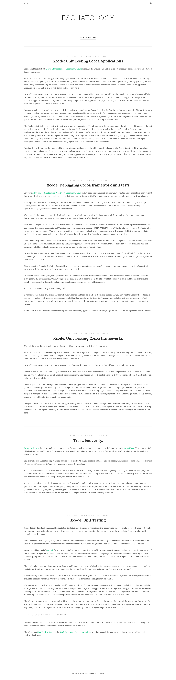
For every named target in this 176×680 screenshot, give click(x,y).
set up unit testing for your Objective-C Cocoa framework (56, 193)
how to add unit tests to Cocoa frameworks (63, 69)
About (26, 3)
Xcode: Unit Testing (88, 520)
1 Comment (102, 180)
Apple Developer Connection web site (76, 632)
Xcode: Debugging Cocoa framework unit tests (88, 185)
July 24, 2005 (72, 56)
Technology (86, 56)
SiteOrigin (100, 674)
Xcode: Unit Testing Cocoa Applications (88, 61)
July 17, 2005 (74, 436)
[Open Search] (151, 3)
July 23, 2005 (74, 180)
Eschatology (88, 18)
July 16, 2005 (72, 515)
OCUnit (50, 550)
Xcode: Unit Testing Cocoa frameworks (88, 338)
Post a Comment (102, 56)
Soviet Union (129, 448)
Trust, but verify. (88, 440)
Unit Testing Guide (45, 632)
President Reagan (31, 448)
